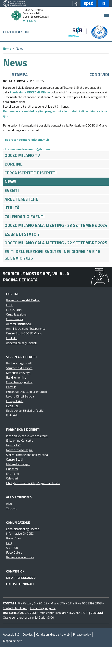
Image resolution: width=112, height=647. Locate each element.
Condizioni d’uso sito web (53, 634)
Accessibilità (11, 634)
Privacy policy (82, 634)
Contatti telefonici (15, 608)
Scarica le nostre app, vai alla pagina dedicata (36, 276)
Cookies (28, 634)
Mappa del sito (12, 640)
